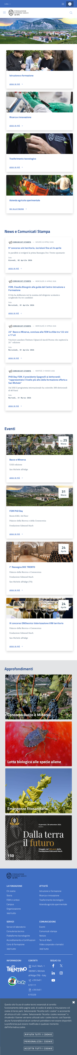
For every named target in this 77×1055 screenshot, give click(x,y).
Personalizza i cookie (38, 1041)
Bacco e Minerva (18, 461)
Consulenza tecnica (15, 933)
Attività (43, 888)
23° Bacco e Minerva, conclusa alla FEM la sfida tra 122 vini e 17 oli (37, 334)
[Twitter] (61, 967)
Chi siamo (11, 893)
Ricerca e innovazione (21, 117)
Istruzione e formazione (22, 75)
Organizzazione (14, 911)
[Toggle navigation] (4, 12)
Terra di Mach (45, 942)
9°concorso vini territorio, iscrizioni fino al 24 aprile (35, 248)
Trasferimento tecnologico (23, 159)
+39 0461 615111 (35, 984)
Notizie (42, 937)
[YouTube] (53, 982)
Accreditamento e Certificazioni (21, 942)
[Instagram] (61, 974)
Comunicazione (47, 923)
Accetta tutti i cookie (38, 1048)
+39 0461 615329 (35, 994)
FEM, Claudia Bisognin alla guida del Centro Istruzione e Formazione (37, 289)
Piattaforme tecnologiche (18, 937)
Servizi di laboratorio (16, 928)
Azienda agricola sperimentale (25, 201)
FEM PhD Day (16, 512)
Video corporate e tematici (51, 946)
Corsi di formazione (16, 946)
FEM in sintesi (13, 902)
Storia (9, 897)
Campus (10, 906)
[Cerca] (71, 12)
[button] (8, 3)
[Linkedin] (53, 974)
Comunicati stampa (22, 242)
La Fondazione (14, 888)
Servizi (10, 923)
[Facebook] (53, 967)
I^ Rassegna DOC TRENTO (23, 569)
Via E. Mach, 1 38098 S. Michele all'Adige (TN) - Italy (37, 972)
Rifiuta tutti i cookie (38, 1034)
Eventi (42, 928)
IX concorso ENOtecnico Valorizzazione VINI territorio (37, 625)
